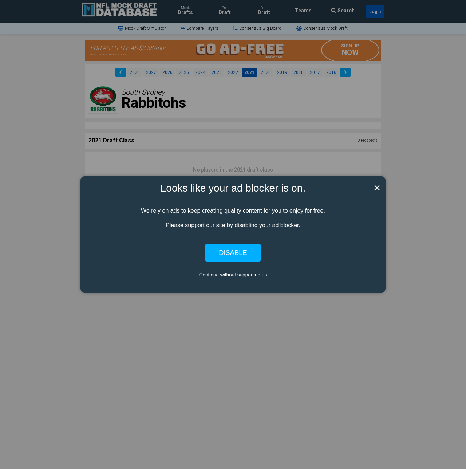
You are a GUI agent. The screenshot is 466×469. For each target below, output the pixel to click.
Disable (233, 252)
